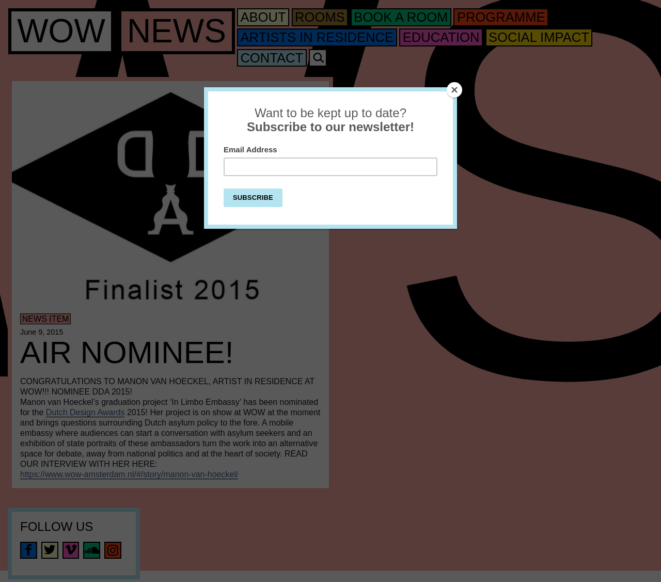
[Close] (454, 90)
